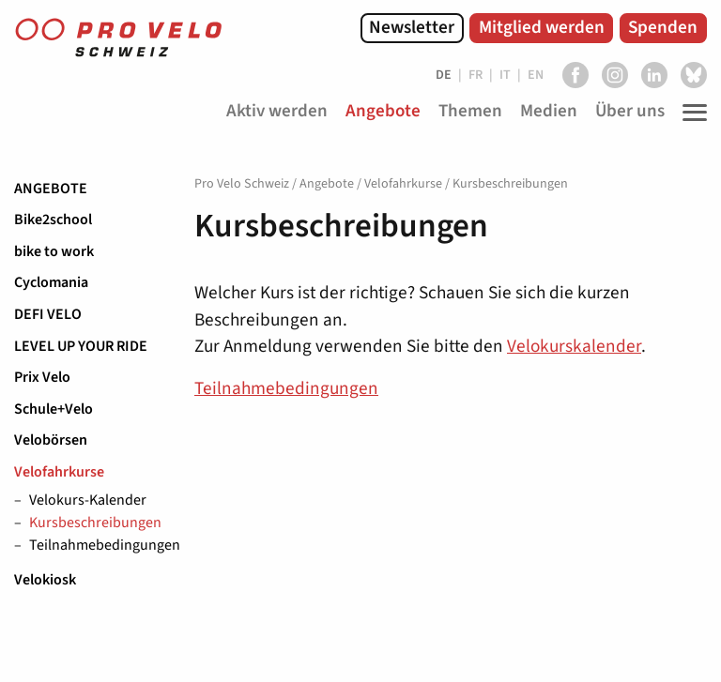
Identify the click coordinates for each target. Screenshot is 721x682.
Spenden (663, 27)
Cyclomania (51, 282)
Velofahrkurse (59, 472)
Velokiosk (45, 579)
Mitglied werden (542, 27)
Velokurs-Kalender (87, 501)
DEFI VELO (48, 314)
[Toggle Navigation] (690, 113)
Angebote (50, 188)
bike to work (54, 251)
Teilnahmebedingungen (97, 546)
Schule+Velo (53, 409)
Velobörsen (50, 440)
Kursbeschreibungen (95, 523)
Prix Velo (42, 377)
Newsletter (411, 27)
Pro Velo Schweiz (241, 183)
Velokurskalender (574, 346)
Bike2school (53, 219)
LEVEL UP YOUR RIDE (80, 346)
